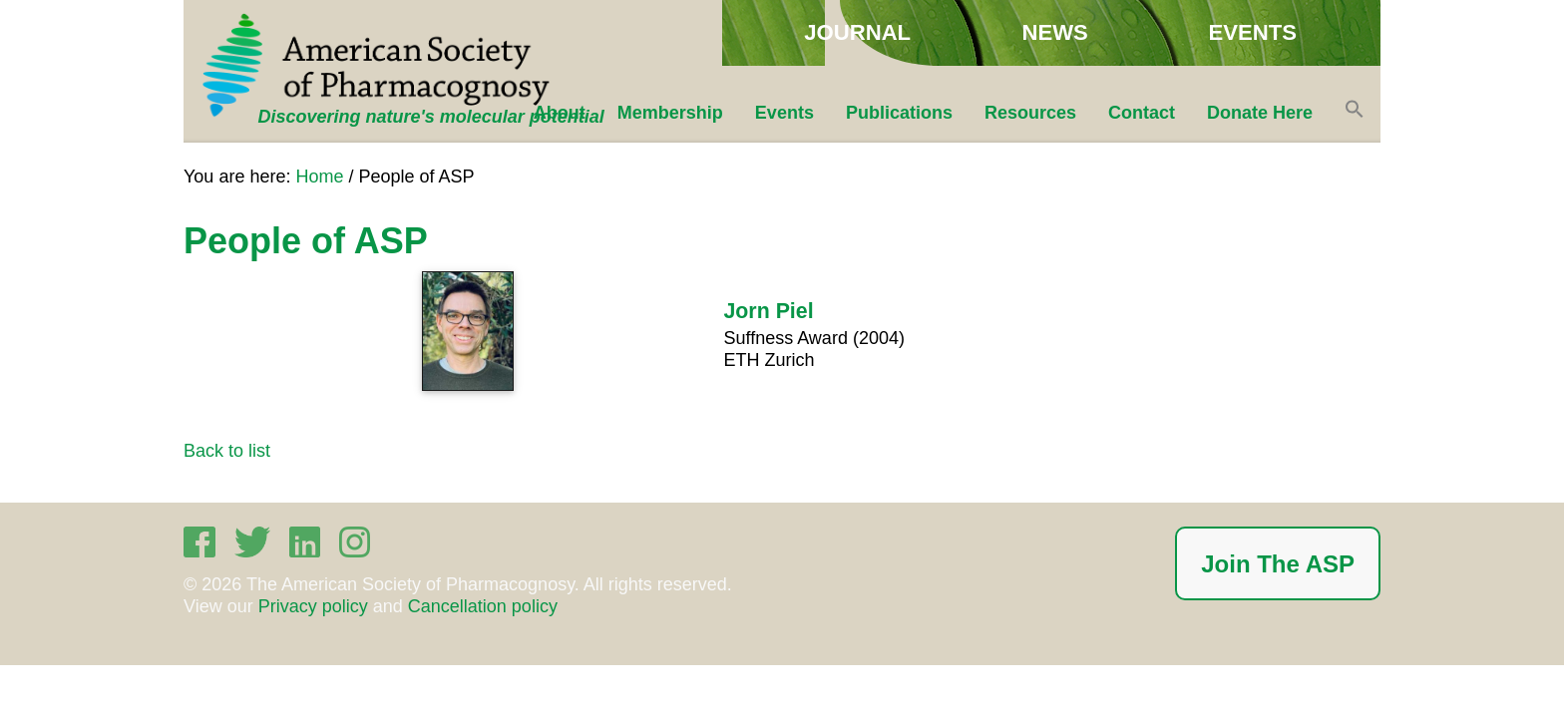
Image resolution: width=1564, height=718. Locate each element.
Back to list (227, 451)
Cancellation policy (483, 606)
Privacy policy (313, 606)
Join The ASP (1278, 563)
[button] (1354, 113)
